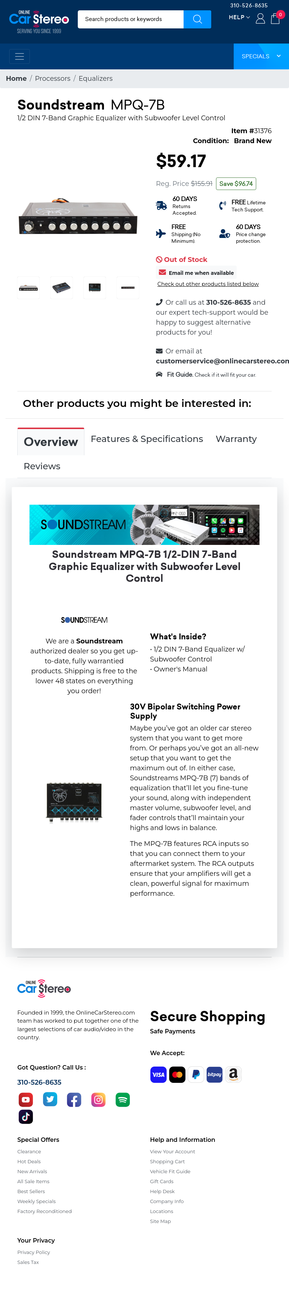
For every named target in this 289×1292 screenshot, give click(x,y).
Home (16, 79)
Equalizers (95, 79)
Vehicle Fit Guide (170, 1171)
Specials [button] (261, 56)
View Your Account (172, 1151)
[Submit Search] (197, 19)
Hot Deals (29, 1161)
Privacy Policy (33, 1252)
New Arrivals (32, 1171)
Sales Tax (28, 1262)
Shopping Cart (167, 1161)
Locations (161, 1211)
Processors (52, 79)
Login (260, 19)
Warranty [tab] (236, 438)
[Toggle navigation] (19, 56)
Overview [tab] (51, 442)
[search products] (131, 19)
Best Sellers (31, 1191)
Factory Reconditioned (44, 1211)
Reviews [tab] (42, 466)
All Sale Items (33, 1181)
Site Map (160, 1221)
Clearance (29, 1151)
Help (237, 17)
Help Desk (162, 1191)
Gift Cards (162, 1181)
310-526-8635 (249, 5)
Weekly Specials (36, 1201)
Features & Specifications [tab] (147, 438)
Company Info (167, 1201)
